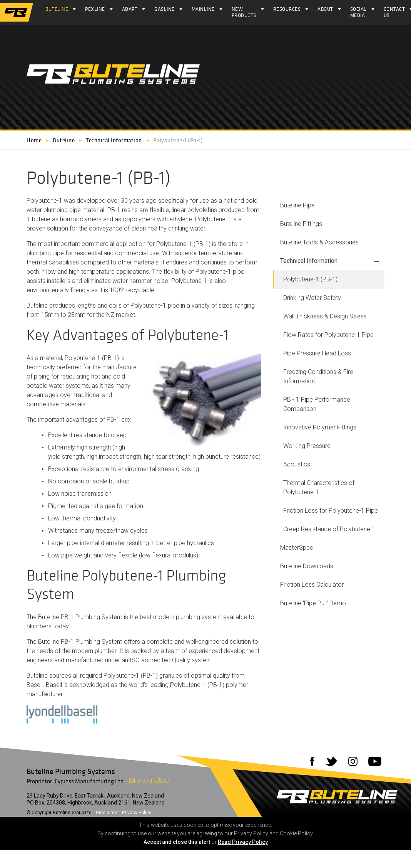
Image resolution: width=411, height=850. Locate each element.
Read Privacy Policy (243, 842)
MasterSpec (296, 547)
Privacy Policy (136, 812)
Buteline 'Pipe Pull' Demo (313, 603)
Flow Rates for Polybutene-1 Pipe (328, 334)
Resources (287, 9)
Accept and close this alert (177, 842)
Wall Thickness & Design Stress (325, 316)
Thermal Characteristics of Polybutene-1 (318, 487)
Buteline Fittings (301, 223)
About (325, 9)
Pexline (95, 9)
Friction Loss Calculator (312, 584)
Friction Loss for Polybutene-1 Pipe (330, 510)
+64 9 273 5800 (147, 780)
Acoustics (296, 464)
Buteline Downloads (306, 566)
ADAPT (130, 9)
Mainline (203, 9)
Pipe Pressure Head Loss (317, 353)
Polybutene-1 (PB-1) (310, 279)
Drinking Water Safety (312, 297)
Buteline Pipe (297, 205)
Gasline (164, 9)
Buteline (56, 9)
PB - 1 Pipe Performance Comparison (316, 404)
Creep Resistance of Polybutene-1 (329, 529)
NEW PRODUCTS (244, 12)
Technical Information (308, 260)
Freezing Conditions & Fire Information (318, 376)
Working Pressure (307, 445)
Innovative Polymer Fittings (319, 427)
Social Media (358, 12)
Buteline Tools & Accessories (319, 242)
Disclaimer (107, 812)
